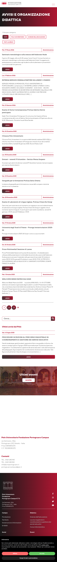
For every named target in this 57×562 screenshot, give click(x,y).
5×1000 (5, 526)
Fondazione (6, 517)
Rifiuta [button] (15, 553)
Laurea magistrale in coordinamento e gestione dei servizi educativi (40, 522)
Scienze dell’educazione (38, 517)
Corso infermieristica (37, 527)
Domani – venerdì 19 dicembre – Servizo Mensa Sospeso (23, 159)
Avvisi (4, 532)
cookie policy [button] (45, 545)
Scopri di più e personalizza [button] (28, 558)
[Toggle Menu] (53, 4)
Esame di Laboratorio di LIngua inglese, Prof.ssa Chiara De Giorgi (27, 202)
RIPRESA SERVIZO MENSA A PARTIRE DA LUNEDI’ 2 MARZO (26, 80)
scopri (28, 380)
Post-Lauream (8, 42)
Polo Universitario (17, 37)
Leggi (7, 69)
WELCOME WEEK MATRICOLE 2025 (16, 279)
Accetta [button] (41, 553)
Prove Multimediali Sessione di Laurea (17, 249)
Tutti (5, 37)
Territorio (5, 520)
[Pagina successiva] (18, 308)
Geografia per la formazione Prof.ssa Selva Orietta (21, 181)
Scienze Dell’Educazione (36, 37)
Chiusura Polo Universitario (12, 136)
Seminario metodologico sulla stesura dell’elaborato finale (24, 55)
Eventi (32, 532)
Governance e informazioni (11, 523)
